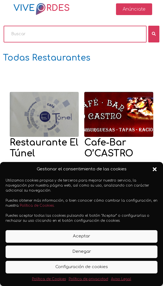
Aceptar (81, 236)
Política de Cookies (37, 206)
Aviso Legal (121, 279)
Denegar (81, 251)
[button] (154, 169)
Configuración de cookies (81, 266)
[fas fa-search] (153, 34)
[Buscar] (75, 34)
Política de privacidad (88, 279)
